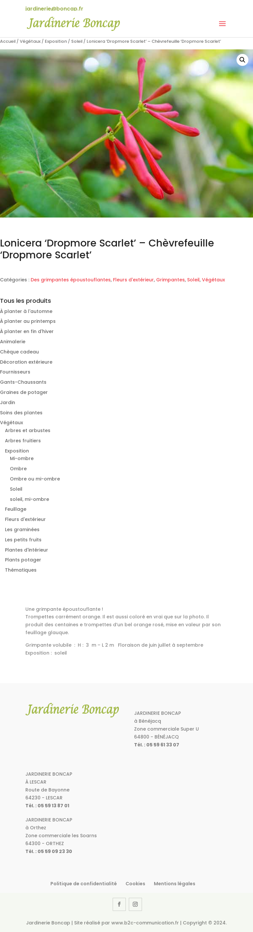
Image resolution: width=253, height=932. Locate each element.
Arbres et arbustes (27, 430)
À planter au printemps (28, 321)
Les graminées (22, 529)
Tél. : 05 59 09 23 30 (48, 851)
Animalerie (12, 341)
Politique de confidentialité (83, 883)
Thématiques (21, 570)
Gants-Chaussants (23, 382)
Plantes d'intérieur (26, 550)
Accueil (7, 41)
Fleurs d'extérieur (133, 279)
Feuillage (15, 509)
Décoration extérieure (26, 362)
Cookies (135, 883)
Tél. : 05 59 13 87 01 (47, 805)
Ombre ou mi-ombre (35, 479)
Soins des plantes (21, 412)
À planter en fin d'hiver (27, 331)
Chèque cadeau (19, 352)
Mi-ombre (22, 458)
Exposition (56, 41)
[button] (242, 60)
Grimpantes (170, 279)
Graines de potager (24, 392)
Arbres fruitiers (23, 440)
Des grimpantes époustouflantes (71, 279)
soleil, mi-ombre (29, 499)
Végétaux (30, 41)
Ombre (18, 468)
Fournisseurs (15, 372)
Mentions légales (174, 883)
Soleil (76, 41)
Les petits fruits (23, 539)
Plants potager (23, 560)
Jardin (7, 402)
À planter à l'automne (26, 311)
